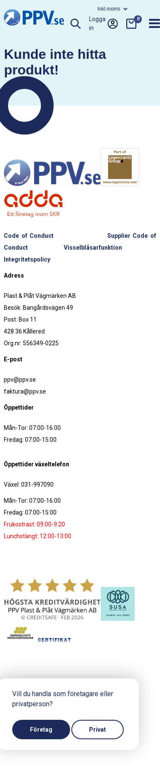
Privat (97, 729)
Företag (41, 729)
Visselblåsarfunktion (93, 247)
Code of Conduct (28, 235)
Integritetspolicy (27, 259)
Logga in (103, 24)
